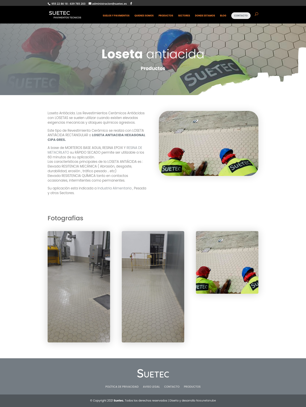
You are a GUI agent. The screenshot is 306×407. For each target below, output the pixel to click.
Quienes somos (144, 15)
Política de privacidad (122, 387)
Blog (223, 15)
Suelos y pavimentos (116, 15)
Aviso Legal (151, 387)
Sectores (184, 15)
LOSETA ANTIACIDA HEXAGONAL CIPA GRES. (96, 137)
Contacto (241, 15)
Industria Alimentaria (114, 188)
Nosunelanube (206, 400)
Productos (165, 15)
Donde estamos (205, 15)
